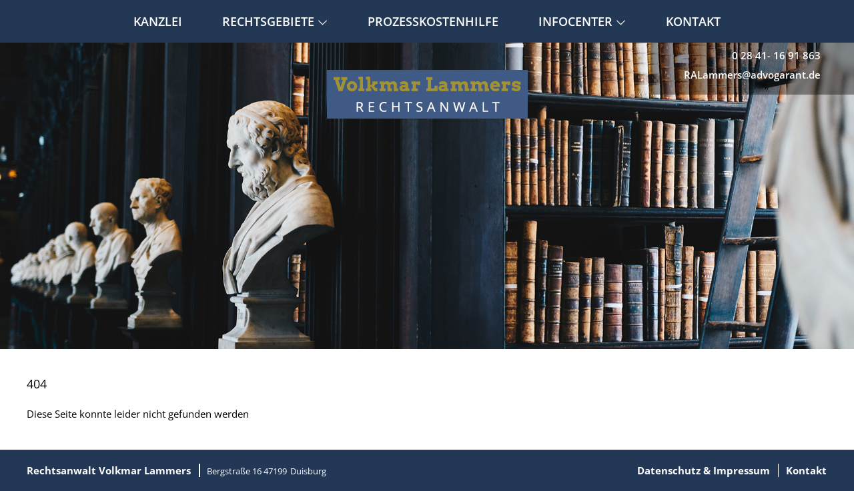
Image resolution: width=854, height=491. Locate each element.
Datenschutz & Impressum (703, 470)
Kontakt (693, 21)
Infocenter (582, 21)
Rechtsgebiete (275, 21)
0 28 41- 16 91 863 (776, 55)
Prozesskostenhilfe (433, 21)
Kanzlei (157, 21)
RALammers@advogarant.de (752, 74)
